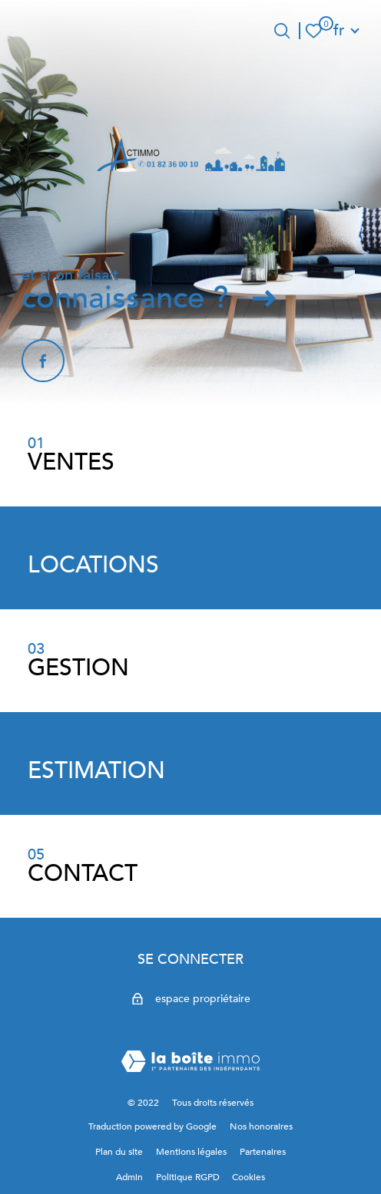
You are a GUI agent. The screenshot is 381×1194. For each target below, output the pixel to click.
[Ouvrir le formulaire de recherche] (281, 30)
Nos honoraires (261, 1126)
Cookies (248, 1177)
